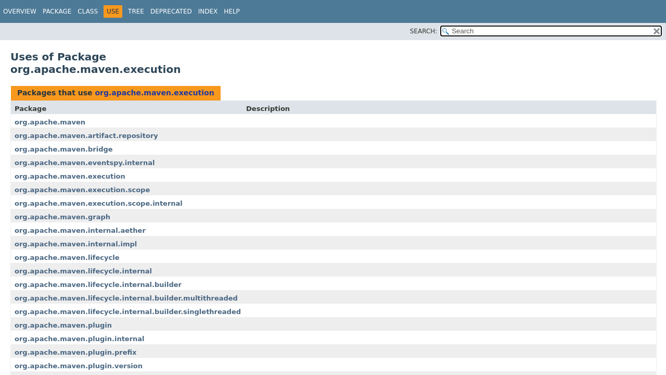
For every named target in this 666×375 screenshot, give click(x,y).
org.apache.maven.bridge (64, 149)
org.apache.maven (50, 122)
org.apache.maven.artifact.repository (86, 136)
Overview (19, 11)
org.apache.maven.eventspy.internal (85, 163)
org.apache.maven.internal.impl (76, 244)
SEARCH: (424, 31)
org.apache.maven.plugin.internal (80, 339)
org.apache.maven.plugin (63, 325)
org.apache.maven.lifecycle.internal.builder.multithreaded (126, 298)
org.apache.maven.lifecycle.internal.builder (98, 285)
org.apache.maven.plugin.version (79, 366)
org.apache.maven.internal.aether (80, 230)
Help (232, 11)
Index (208, 11)
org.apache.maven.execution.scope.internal (99, 203)
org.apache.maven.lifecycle (67, 257)
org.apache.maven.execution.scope (82, 190)
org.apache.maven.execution (154, 93)
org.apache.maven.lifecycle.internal (83, 271)
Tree (136, 11)
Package (57, 11)
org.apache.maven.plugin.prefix (75, 352)
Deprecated (171, 11)
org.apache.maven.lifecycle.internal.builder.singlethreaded (128, 312)
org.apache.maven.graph (62, 217)
